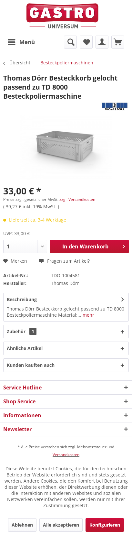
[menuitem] (21, 42)
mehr (87, 315)
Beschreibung (22, 299)
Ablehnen (22, 525)
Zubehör (21, 331)
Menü (21, 41)
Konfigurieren (104, 525)
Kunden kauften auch (31, 365)
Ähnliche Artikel (25, 348)
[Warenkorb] (117, 42)
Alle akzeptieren (61, 525)
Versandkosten (66, 454)
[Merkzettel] (86, 42)
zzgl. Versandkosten (77, 199)
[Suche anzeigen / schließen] (70, 42)
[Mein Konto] (102, 42)
